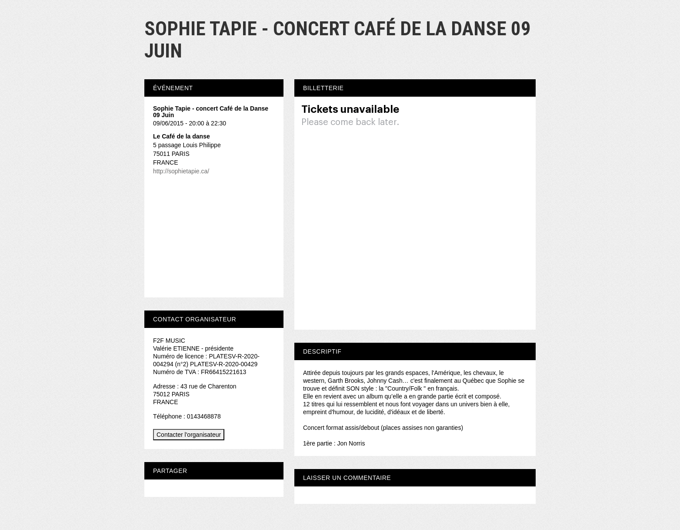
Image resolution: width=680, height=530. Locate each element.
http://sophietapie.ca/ (181, 171)
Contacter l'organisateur (189, 434)
